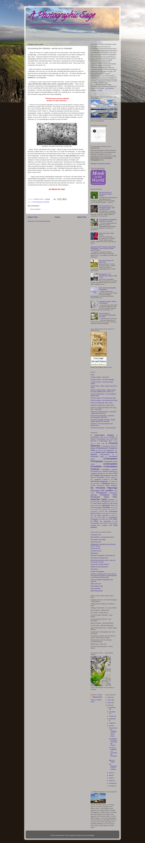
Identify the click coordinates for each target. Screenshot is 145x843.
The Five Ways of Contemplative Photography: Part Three (107, 315)
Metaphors (106, 483)
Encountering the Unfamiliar (41, 202)
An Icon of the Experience (105, 450)
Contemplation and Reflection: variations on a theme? (108, 220)
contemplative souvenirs (109, 469)
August (111, 723)
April (110, 778)
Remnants (98, 501)
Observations (95, 490)
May (110, 775)
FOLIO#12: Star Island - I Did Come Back (103, 428)
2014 (109, 700)
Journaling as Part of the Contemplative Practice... (113, 742)
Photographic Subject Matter (104, 497)
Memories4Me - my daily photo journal (102, 537)
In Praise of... (106, 479)
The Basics (106, 507)
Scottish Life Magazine (97, 571)
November (112, 712)
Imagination (97, 479)
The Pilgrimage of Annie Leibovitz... (113, 767)
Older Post (81, 217)
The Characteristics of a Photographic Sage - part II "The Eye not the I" (107, 207)
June (111, 772)
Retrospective (105, 501)
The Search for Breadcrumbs (99, 558)
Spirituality (106, 505)
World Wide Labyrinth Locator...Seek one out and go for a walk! (103, 561)
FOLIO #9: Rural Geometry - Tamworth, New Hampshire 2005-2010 (102, 416)
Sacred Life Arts (95, 548)
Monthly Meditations (111, 485)
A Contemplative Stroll (104, 441)
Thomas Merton (112, 523)
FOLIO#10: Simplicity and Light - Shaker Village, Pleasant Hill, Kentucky (103, 420)
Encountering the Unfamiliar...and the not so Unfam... (113, 732)
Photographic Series (108, 495)
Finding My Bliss (95, 588)
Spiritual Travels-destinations (99, 566)
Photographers (101, 493)
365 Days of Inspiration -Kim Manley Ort (103, 555)
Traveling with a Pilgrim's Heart (101, 525)
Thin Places (104, 523)
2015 (109, 697)
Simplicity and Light (107, 503)
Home (57, 217)
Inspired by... (104, 481)
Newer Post (33, 217)
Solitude (115, 503)
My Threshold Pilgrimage (104, 488)
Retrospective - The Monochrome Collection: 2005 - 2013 (108, 275)
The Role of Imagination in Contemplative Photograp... (113, 752)
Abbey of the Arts (96, 583)
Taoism (112, 505)
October (111, 716)
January (111, 786)
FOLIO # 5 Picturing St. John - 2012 (101, 403)
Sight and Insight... (112, 761)
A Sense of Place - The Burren (100, 377)
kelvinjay (78, 835)
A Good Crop (99, 443)
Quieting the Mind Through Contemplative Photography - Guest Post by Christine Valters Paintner (103, 248)
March (111, 780)
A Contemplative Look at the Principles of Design (104, 437)
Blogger (92, 835)
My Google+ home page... (98, 539)
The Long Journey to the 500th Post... (106, 261)
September (112, 718)
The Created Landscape (101, 515)
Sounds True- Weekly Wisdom (100, 564)
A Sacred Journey (96, 550)
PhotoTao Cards (99, 499)
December (112, 707)
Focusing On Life (96, 534)
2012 (109, 705)
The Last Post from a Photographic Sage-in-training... (105, 194)
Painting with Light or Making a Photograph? (107, 302)
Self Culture (97, 503)
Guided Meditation (105, 475)
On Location (107, 490)
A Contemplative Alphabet (102, 435)
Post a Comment (35, 209)
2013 (109, 702)
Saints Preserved (96, 542)
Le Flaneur (112, 481)
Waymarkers (94, 553)
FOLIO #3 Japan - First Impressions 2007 (103, 398)
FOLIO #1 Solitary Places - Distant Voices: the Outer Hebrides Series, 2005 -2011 (103, 390)
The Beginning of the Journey (107, 509)
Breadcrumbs (100, 452)
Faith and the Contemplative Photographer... (107, 288)
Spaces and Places (96, 505)
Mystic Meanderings (97, 591)
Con (106, 456)
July (110, 725)
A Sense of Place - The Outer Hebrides (102, 379)
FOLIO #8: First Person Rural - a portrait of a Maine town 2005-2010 (103, 412)
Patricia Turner (97, 697)
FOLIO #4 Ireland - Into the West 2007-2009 (104, 400)
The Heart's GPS (104, 519)
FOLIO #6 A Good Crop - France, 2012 (102, 405)
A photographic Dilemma (108, 446)
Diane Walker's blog (97, 586)
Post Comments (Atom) (43, 221)
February (112, 783)
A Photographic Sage (61, 16)
